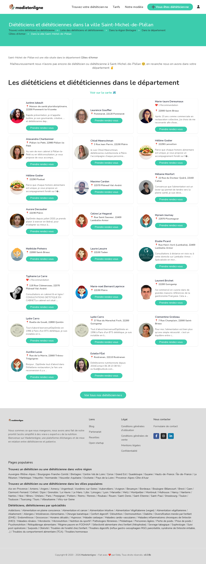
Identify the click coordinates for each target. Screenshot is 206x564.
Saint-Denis (124, 496)
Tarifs (116, 7)
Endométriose (26, 517)
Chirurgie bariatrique (77, 514)
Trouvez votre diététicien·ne (90, 7)
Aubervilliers (106, 489)
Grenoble (53, 492)
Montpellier (137, 492)
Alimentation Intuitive (101, 510)
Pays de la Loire (105, 478)
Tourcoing (25, 499)
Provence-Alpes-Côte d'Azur (132, 478)
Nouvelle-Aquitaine (70, 478)
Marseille (115, 492)
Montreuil (151, 492)
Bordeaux (145, 489)
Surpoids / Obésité (38, 528)
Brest (181, 489)
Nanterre (186, 492)
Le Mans (77, 492)
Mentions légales (131, 445)
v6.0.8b (147, 554)
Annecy (55, 489)
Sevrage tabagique (159, 524)
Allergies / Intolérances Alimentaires (44, 514)
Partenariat (95, 432)
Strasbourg (171, 496)
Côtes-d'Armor (89, 57)
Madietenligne (88, 554)
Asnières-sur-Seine (86, 489)
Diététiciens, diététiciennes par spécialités (37, 505)
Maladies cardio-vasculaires (120, 517)
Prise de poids (183, 521)
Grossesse (42, 517)
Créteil (34, 492)
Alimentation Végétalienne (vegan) (135, 510)
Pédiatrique (126, 521)
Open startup (96, 443)
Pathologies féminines (105, 521)
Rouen (112, 496)
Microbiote (44, 521)
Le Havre (65, 492)
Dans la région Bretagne (123, 30)
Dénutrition (116, 514)
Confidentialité (129, 451)
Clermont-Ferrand (18, 492)
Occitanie (88, 478)
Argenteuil (67, 489)
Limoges (96, 492)
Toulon (183, 496)
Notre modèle (134, 7)
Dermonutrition (133, 514)
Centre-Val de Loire (94, 474)
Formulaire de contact (165, 426)
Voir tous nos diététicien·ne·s (103, 395)
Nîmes (29, 496)
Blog (91, 426)
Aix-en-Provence (18, 489)
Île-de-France (184, 474)
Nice (21, 496)
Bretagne (75, 474)
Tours (36, 499)
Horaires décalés (59, 517)
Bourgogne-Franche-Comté (53, 474)
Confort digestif (99, 514)
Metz (126, 492)
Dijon (43, 492)
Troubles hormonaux (76, 531)
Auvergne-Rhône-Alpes (21, 474)
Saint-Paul (157, 496)
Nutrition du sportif (80, 521)
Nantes (12, 496)
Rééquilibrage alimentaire (42, 524)
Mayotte (38, 478)
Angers (44, 489)
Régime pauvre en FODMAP (74, 524)
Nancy (174, 492)
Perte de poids (164, 521)
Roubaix (102, 496)
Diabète (147, 514)
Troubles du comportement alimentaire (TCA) (38, 531)
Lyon (105, 492)
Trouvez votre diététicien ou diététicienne (32, 30)
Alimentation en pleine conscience (41, 510)
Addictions (14, 510)
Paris (48, 496)
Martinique (25, 478)
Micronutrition (59, 521)
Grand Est (121, 474)
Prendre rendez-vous (42, 128)
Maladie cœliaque (93, 517)
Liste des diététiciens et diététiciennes (82, 30)
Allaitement (14, 514)
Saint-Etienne (141, 496)
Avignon (119, 489)
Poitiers (71, 496)
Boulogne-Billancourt (164, 489)
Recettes (94, 437)
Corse (110, 474)
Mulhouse (163, 492)
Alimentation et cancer (74, 510)
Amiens (34, 489)
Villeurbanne (48, 499)
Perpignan (59, 496)
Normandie (51, 478)
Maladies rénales (26, 521)
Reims (81, 496)
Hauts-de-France (164, 474)
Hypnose (76, 517)
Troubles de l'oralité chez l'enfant (69, 528)
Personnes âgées (144, 521)
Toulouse (13, 499)
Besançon (131, 489)
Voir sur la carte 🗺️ (103, 93)
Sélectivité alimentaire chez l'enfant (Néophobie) (119, 524)
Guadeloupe (135, 474)
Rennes (91, 496)
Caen (189, 489)
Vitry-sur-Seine (66, 499)
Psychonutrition (16, 524)
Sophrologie (178, 524)
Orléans (39, 496)
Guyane (148, 474)
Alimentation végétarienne (171, 510)
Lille (86, 492)
